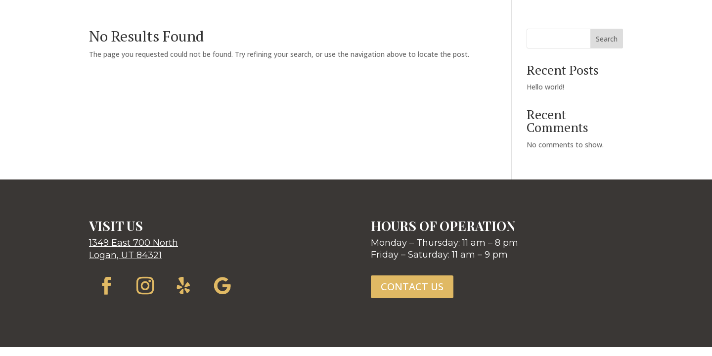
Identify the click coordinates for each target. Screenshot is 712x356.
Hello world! (545, 86)
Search (607, 39)
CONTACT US (412, 286)
